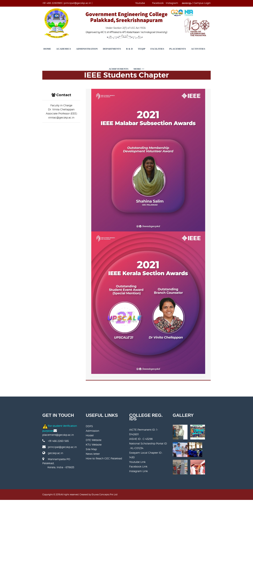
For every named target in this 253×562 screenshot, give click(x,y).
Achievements (202, 58)
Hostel (78, 507)
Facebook (181, 2)
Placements (159, 58)
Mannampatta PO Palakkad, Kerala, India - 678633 (39, 531)
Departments (94, 58)
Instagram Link (138, 530)
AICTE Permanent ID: (148, 498)
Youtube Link (137, 521)
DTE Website (82, 511)
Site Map (79, 521)
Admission (81, 502)
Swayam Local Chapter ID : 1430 (149, 516)
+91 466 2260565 (28, 2)
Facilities (139, 58)
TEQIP (123, 58)
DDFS (77, 498)
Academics (45, 58)
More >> (222, 58)
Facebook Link (138, 525)
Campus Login (225, 2)
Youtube (164, 2)
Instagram (195, 2)
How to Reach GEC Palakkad (92, 530)
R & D (111, 58)
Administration (69, 58)
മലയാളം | (210, 2)
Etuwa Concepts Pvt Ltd (81, 556)
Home (29, 58)
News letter (81, 525)
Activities (180, 58)
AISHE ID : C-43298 (141, 502)
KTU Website (82, 516)
